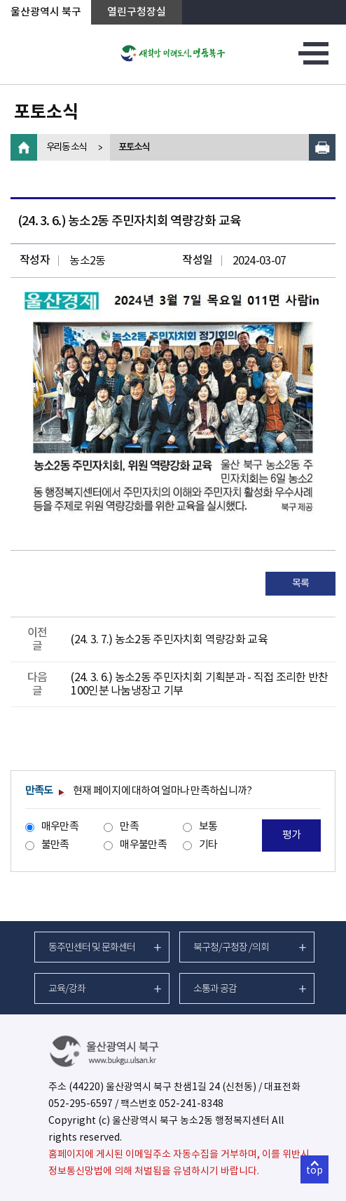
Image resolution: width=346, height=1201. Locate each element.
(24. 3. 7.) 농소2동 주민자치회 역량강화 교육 (169, 639)
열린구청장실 (136, 12)
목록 (301, 583)
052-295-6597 (80, 1104)
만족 (129, 827)
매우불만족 (143, 845)
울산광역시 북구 (46, 12)
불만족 (55, 845)
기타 (208, 845)
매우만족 (59, 827)
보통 (208, 827)
